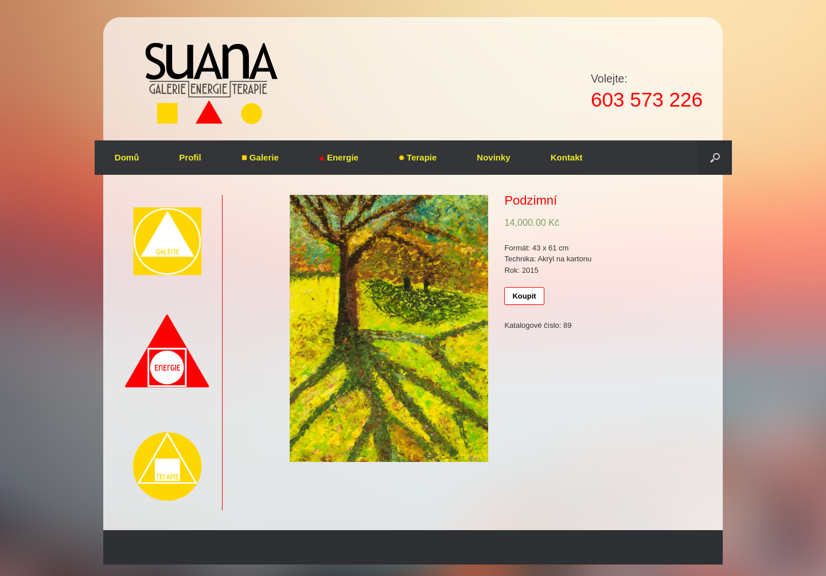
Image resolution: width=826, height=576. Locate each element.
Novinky (493, 157)
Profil (190, 157)
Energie (339, 157)
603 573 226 (647, 99)
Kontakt (567, 157)
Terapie (418, 157)
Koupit (524, 296)
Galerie (260, 157)
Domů (127, 157)
